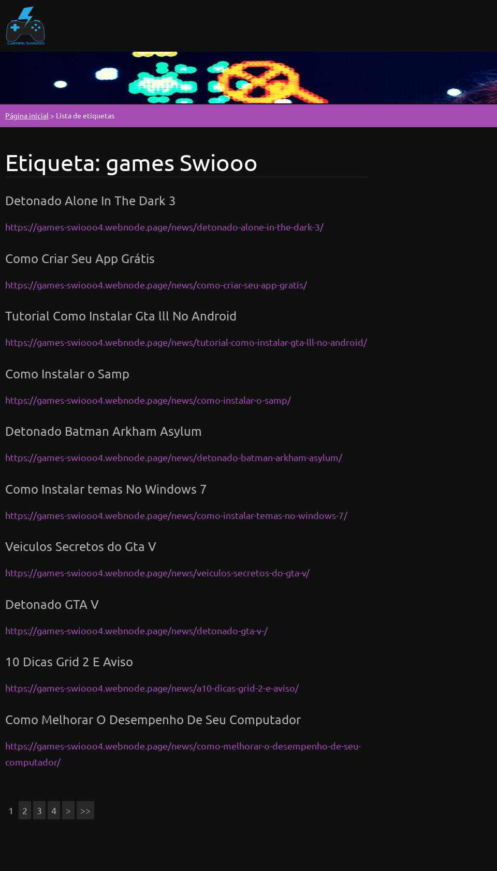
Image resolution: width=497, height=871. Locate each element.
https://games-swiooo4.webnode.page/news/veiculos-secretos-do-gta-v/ (157, 572)
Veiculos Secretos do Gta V (80, 546)
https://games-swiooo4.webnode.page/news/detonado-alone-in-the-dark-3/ (164, 226)
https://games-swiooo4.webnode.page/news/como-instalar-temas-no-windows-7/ (176, 515)
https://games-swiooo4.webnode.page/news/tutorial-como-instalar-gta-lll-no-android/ (186, 342)
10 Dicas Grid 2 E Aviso (69, 661)
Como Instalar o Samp (67, 373)
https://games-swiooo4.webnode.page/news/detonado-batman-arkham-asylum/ (173, 457)
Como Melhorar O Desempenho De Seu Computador (153, 719)
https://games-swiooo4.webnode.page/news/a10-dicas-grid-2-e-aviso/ (152, 687)
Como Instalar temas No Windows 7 (106, 488)
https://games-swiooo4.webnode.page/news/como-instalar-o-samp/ (148, 399)
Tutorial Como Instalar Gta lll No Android (121, 315)
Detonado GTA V (52, 604)
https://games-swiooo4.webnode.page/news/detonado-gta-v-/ (136, 630)
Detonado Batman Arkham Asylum (103, 430)
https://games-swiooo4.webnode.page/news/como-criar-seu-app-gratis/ (156, 284)
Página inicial (27, 115)
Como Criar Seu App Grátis (80, 258)
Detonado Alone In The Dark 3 (90, 200)
